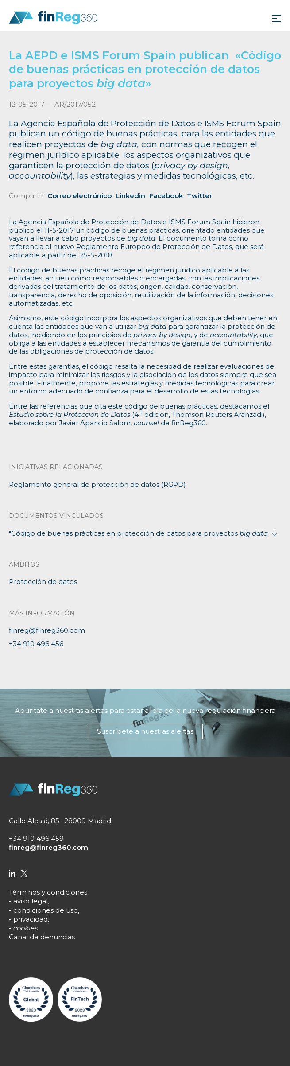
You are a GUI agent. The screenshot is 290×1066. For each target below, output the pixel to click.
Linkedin (130, 195)
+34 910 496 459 (36, 838)
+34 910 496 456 (36, 643)
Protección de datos (43, 581)
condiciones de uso (45, 910)
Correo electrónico (79, 195)
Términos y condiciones (48, 892)
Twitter (199, 195)
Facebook (166, 195)
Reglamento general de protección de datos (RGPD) (97, 484)
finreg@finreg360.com (47, 630)
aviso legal (30, 901)
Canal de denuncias (42, 937)
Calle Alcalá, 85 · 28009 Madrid (60, 821)
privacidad (30, 919)
